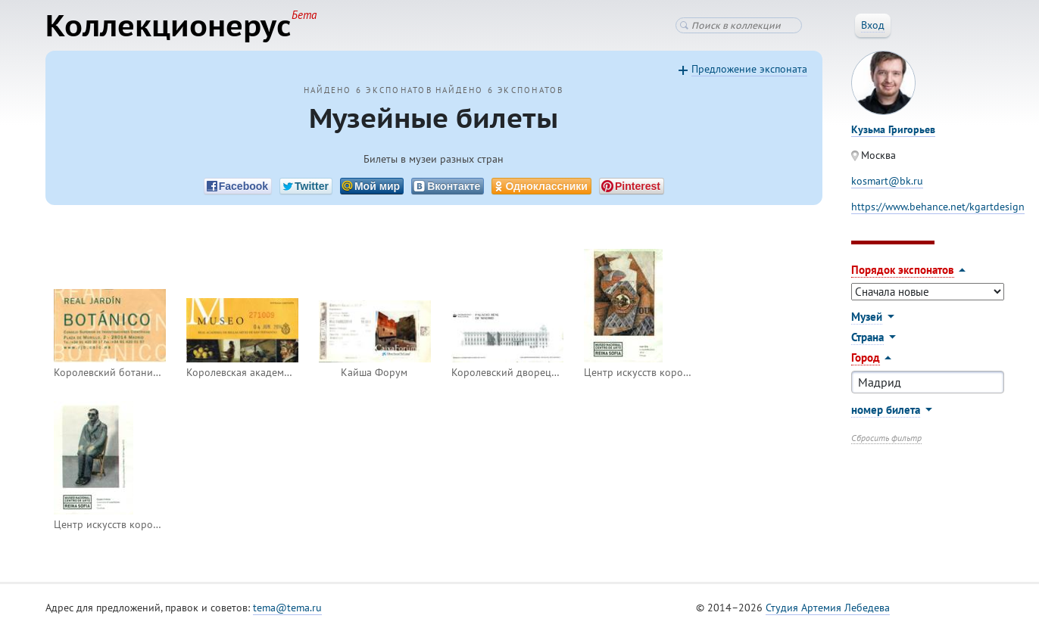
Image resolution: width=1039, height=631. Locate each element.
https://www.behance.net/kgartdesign (938, 206)
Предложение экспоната (749, 69)
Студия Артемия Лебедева (828, 607)
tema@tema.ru (287, 607)
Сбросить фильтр (886, 437)
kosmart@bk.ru (887, 181)
